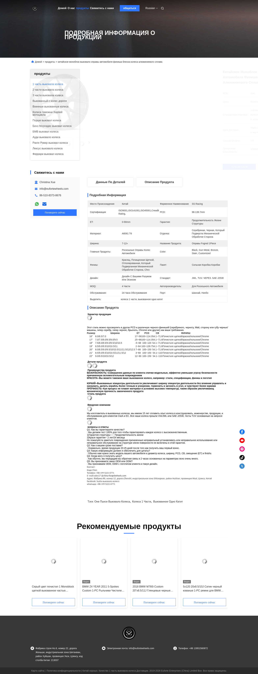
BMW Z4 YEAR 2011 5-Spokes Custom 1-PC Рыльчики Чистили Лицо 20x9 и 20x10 (102, 589)
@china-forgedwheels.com (113, 475)
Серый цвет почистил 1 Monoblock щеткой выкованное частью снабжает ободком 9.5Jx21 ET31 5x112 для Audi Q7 (53, 589)
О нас (71, 8)
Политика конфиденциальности (64, 670)
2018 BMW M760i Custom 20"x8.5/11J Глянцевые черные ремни (151, 589)
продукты (82, 8)
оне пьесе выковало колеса (112, 501)
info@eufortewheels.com (53, 188)
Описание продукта (159, 182)
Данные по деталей (110, 182)
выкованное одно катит (168, 501)
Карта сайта (37, 670)
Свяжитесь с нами (102, 8)
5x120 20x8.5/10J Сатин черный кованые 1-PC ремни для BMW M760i (202, 589)
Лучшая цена (175, 166)
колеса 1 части (141, 501)
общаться (129, 8)
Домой (62, 8)
